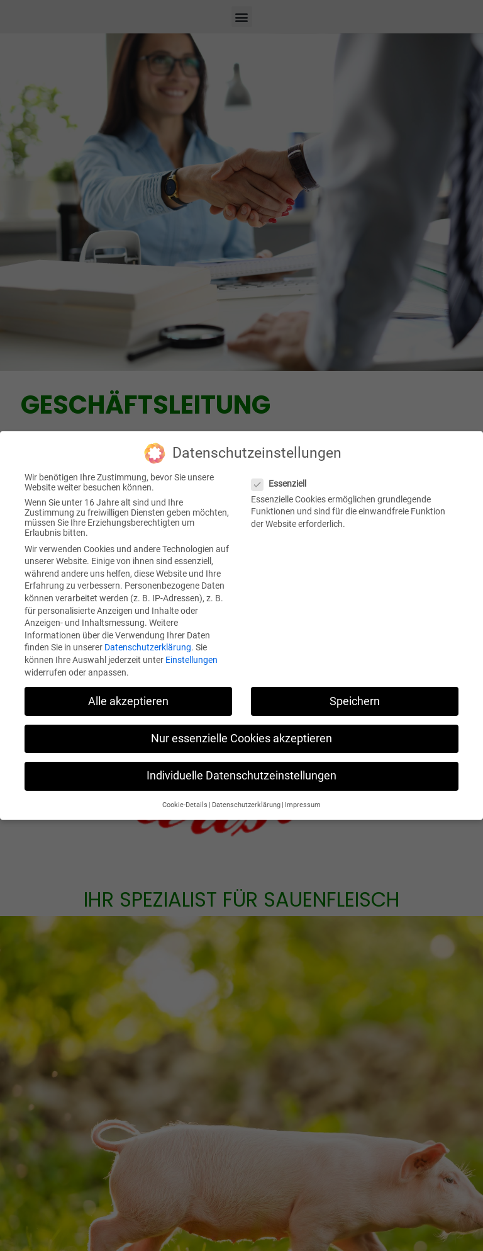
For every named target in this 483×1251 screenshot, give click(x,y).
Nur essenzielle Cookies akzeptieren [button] (241, 734)
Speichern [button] (355, 697)
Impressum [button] (303, 801)
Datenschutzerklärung (147, 643)
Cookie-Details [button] (185, 801)
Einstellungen (191, 656)
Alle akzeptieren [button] (128, 697)
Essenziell (282, 479)
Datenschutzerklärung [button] (246, 801)
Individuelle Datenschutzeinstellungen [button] (241, 771)
